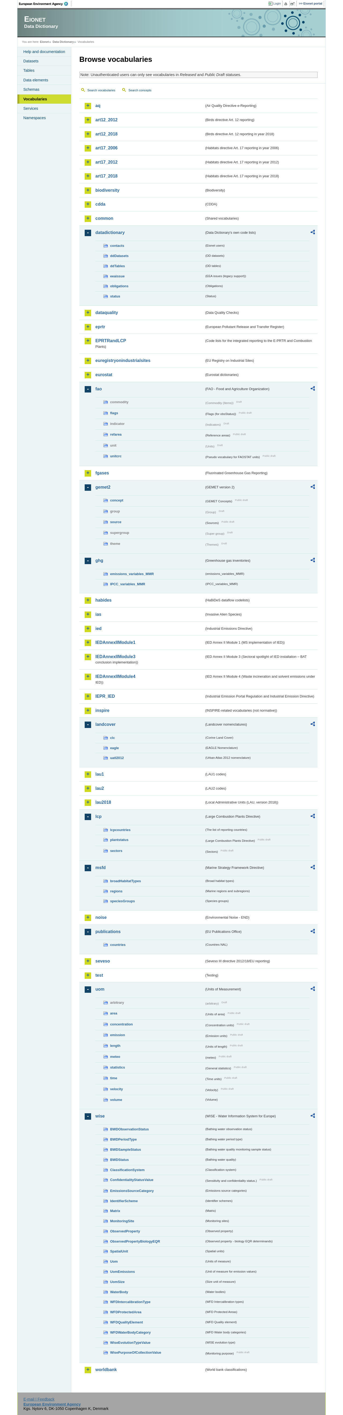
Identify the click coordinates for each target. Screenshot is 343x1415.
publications (108, 931)
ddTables (117, 266)
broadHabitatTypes (125, 881)
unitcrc (116, 456)
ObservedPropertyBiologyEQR (135, 1241)
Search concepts (139, 90)
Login (277, 3)
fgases (102, 473)
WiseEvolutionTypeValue (130, 1343)
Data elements (35, 80)
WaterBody (119, 1292)
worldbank (106, 1369)
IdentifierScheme (124, 1201)
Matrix (115, 1211)
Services (30, 108)
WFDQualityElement (126, 1322)
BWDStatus (119, 1160)
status (115, 296)
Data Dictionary (63, 41)
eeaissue (117, 276)
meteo (115, 1057)
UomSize (117, 1282)
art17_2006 (106, 148)
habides (103, 600)
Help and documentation (44, 52)
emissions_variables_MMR (132, 574)
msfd (100, 867)
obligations (119, 286)
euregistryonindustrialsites (122, 360)
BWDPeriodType (123, 1139)
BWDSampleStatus (125, 1150)
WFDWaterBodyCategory (130, 1332)
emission (117, 1035)
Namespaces (34, 118)
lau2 (99, 788)
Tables (29, 70)
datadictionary (110, 232)
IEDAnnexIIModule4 (115, 676)
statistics (117, 1067)
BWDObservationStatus (129, 1129)
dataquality (106, 312)
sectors (116, 851)
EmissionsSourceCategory (132, 1191)
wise (100, 1116)
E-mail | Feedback (38, 1399)
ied (98, 628)
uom (100, 989)
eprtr (100, 326)
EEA (45, 3)
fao (98, 389)
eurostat (103, 374)
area (113, 1013)
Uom (114, 1261)
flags (114, 413)
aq (97, 105)
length (115, 1046)
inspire (102, 710)
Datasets (31, 61)
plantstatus (119, 840)
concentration (121, 1024)
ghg (99, 560)
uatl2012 (117, 758)
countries (118, 945)
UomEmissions (122, 1272)
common (104, 218)
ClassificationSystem (127, 1170)
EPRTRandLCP (110, 340)
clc (112, 738)
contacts (117, 246)
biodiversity (107, 190)
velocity (116, 1089)
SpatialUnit (119, 1251)
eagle (114, 748)
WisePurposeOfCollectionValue (135, 1352)
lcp (98, 816)
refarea (116, 434)
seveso (102, 961)
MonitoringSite (122, 1221)
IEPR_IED (105, 696)
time (113, 1078)
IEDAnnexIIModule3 (115, 656)
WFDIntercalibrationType (130, 1302)
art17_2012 (106, 162)
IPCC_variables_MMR (127, 584)
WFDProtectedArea (125, 1312)
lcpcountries (120, 830)
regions (116, 891)
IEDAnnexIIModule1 (115, 642)
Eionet (44, 41)
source (115, 522)
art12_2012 (106, 120)
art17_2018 (106, 176)
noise (101, 917)
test (99, 975)
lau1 (99, 774)
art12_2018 (106, 134)
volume (116, 1100)
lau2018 (103, 802)
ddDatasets (119, 256)
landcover (105, 724)
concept (116, 500)
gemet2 (102, 487)
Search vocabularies (101, 90)
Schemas (31, 89)
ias (98, 614)
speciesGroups (122, 901)
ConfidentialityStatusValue (131, 1180)
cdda (100, 204)
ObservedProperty (125, 1231)
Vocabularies (35, 99)
